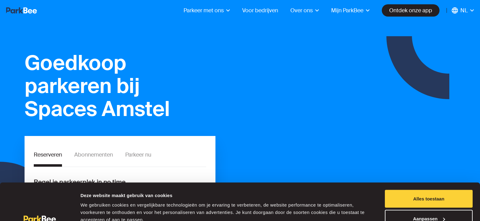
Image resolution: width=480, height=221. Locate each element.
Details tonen (95, 202)
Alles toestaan (428, 164)
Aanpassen (429, 184)
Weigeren (428, 204)
